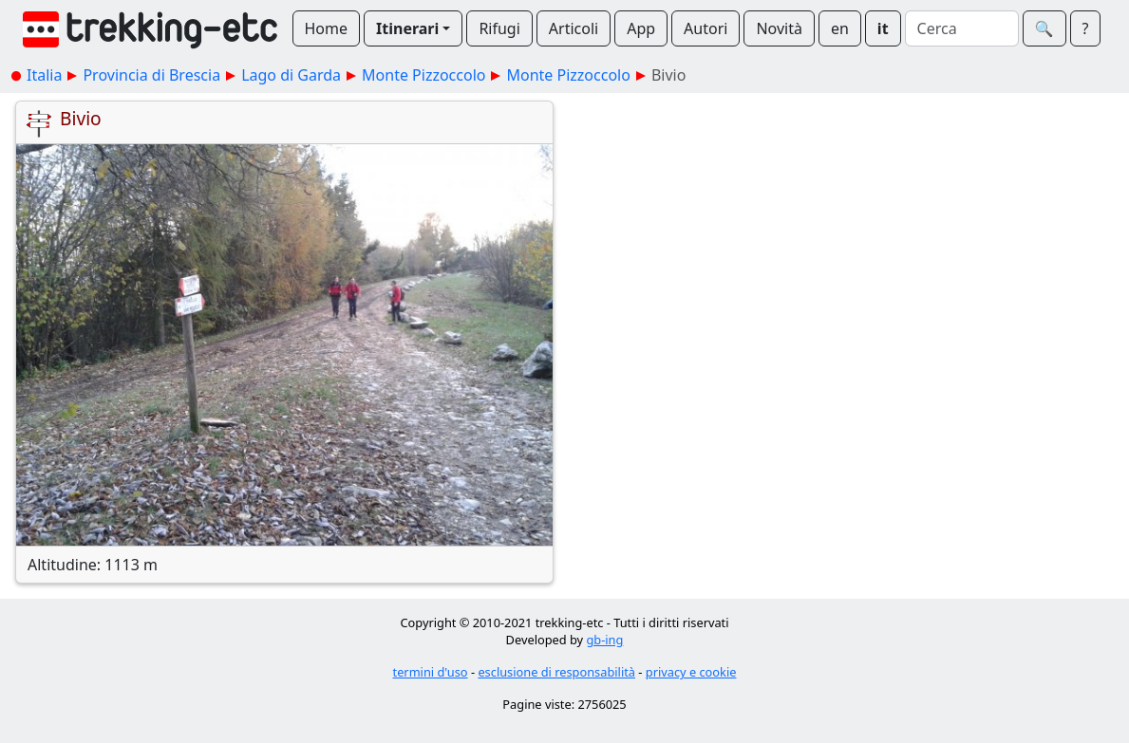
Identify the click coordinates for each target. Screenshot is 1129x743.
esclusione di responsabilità (556, 671)
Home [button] (326, 28)
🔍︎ (1044, 28)
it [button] (883, 28)
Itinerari (407, 28)
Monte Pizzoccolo (423, 75)
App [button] (641, 28)
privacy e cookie (691, 671)
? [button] (1085, 28)
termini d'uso (430, 671)
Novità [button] (779, 28)
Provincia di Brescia (151, 75)
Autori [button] (705, 28)
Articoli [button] (573, 28)
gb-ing (604, 639)
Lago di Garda (291, 75)
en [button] (840, 28)
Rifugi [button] (499, 28)
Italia (44, 75)
